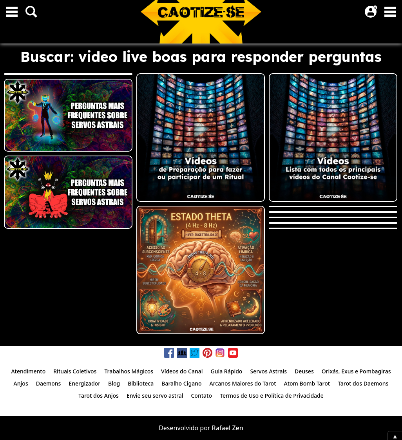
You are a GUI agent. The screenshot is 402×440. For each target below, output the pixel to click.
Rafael (221, 428)
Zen (237, 428)
